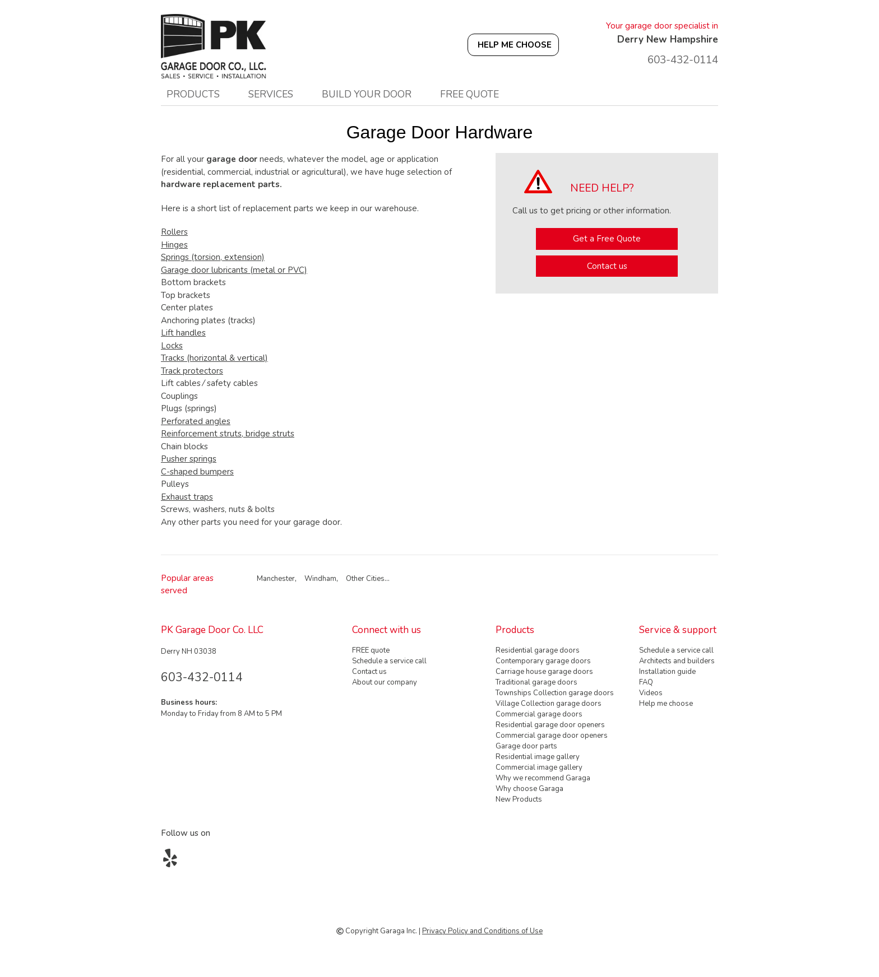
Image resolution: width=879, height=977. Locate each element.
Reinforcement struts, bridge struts (227, 433)
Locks (172, 345)
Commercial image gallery (539, 767)
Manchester (276, 579)
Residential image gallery (538, 757)
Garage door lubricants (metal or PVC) (234, 270)
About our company (384, 682)
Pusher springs (188, 458)
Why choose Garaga (529, 789)
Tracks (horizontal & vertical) (214, 358)
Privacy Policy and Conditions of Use (482, 931)
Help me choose (666, 704)
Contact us (607, 266)
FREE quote (469, 94)
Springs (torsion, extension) (213, 257)
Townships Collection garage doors (555, 693)
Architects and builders (677, 661)
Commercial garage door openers (552, 736)
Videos (651, 693)
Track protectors (192, 370)
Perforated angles (195, 421)
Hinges (174, 244)
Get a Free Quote (607, 238)
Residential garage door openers (550, 725)
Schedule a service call (389, 661)
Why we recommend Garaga (543, 778)
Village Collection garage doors (549, 704)
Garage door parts (526, 746)
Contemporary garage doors (543, 661)
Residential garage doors (538, 650)
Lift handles (183, 332)
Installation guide (667, 672)
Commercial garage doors (539, 714)
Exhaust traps (187, 497)
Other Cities (365, 579)
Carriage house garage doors (544, 672)
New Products (519, 799)
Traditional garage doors (536, 682)
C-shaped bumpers (197, 471)
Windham (320, 579)
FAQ (646, 682)
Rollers (174, 232)
